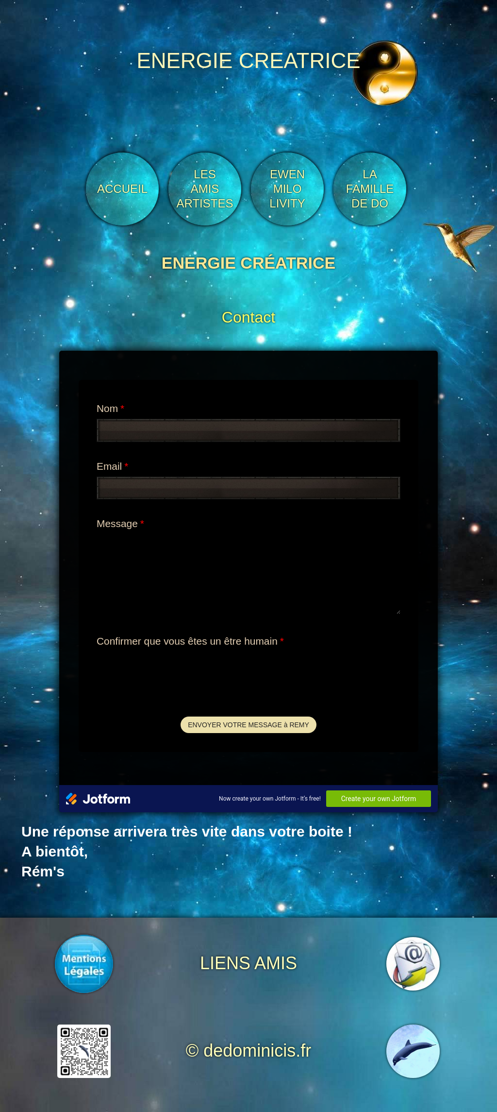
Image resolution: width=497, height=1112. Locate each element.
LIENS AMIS (248, 963)
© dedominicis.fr (249, 1051)
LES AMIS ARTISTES (205, 189)
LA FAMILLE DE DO (370, 189)
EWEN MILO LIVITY (287, 189)
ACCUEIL (122, 188)
